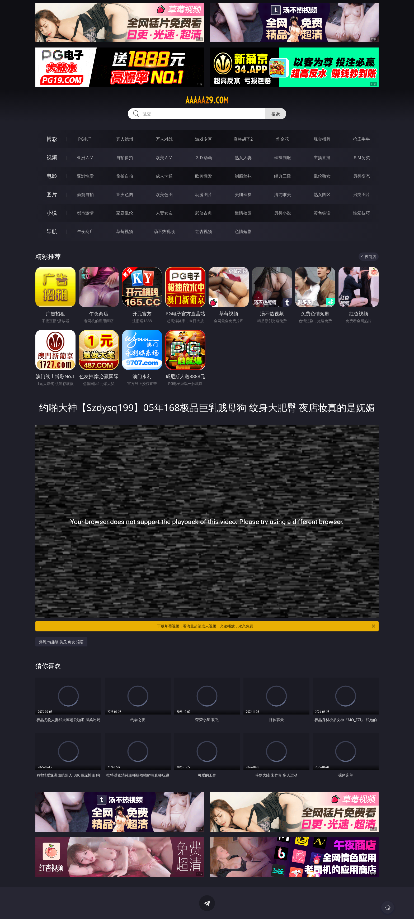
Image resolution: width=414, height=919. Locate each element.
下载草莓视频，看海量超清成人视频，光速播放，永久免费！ (266, 626)
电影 (51, 175)
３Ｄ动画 (203, 157)
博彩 (51, 138)
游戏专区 (203, 139)
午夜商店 (85, 231)
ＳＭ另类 (361, 157)
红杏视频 (203, 231)
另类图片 (361, 194)
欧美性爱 (203, 176)
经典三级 (282, 176)
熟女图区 (322, 194)
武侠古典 (203, 213)
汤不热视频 (164, 231)
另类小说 (282, 213)
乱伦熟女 (322, 176)
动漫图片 (203, 194)
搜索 (275, 114)
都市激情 (85, 213)
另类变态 (361, 176)
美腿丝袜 (243, 194)
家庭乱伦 (124, 213)
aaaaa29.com (207, 100)
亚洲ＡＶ (85, 157)
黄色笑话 (322, 213)
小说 (51, 212)
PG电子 (85, 139)
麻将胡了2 (243, 139)
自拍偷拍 (124, 157)
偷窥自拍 (85, 194)
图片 (51, 194)
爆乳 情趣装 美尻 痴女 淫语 (61, 641)
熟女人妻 (243, 157)
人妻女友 (164, 213)
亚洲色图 (124, 194)
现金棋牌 (322, 139)
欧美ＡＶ (164, 157)
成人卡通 (164, 176)
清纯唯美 (282, 194)
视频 (51, 157)
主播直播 (322, 157)
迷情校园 (243, 213)
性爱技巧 (361, 213)
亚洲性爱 (85, 176)
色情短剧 (243, 231)
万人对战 (164, 139)
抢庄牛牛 (361, 139)
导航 (51, 231)
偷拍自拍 (124, 176)
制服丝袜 (243, 176)
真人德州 (124, 139)
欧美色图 (164, 194)
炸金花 (282, 139)
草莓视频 (124, 231)
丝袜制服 (282, 157)
